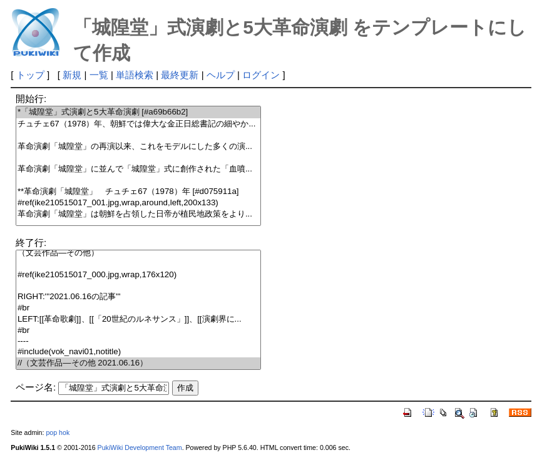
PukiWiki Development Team (140, 447)
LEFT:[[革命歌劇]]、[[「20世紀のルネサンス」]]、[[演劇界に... (138, 319)
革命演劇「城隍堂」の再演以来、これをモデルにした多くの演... (138, 147)
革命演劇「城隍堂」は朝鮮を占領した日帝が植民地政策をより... (138, 214)
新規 (72, 74)
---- (138, 341)
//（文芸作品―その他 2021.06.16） (138, 363)
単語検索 (134, 74)
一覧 (98, 74)
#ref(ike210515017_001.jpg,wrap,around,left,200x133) (138, 203)
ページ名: (36, 387)
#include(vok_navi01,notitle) (138, 352)
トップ (30, 74)
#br (138, 308)
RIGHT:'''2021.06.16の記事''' (138, 297)
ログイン (261, 74)
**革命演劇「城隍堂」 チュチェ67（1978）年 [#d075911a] (138, 192)
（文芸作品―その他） (138, 253)
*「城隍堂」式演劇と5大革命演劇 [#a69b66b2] (138, 112)
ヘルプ (221, 74)
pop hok (57, 432)
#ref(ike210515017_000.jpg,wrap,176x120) (138, 275)
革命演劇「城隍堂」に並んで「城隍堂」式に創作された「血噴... (138, 169)
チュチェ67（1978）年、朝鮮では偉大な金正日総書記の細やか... (138, 124)
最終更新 (179, 74)
